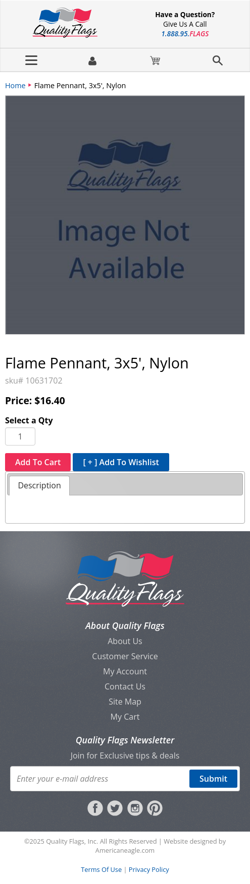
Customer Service (125, 656)
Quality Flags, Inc (71, 841)
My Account (125, 671)
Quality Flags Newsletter (125, 740)
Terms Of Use (101, 869)
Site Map (125, 701)
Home (15, 85)
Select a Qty (29, 420)
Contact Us (125, 686)
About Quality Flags (124, 625)
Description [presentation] (39, 485)
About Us (125, 641)
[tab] (39, 485)
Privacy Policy (149, 869)
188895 (185, 33)
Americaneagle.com (125, 850)
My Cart (125, 716)
